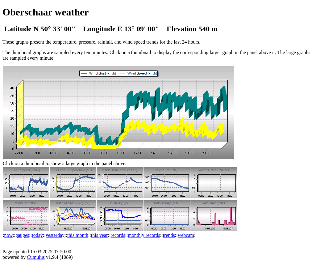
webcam (186, 235)
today (37, 235)
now (8, 235)
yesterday (55, 235)
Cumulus (36, 257)
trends (169, 235)
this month (77, 235)
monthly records (144, 235)
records (117, 235)
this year (99, 235)
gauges (22, 235)
